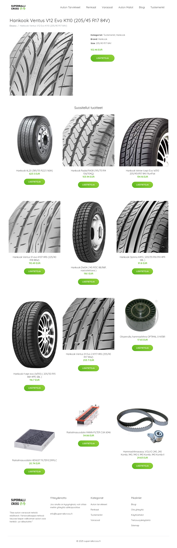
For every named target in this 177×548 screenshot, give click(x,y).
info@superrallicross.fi (61, 515)
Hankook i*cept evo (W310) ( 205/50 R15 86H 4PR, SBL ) (34, 377)
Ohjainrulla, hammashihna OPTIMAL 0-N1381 (142, 338)
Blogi (142, 8)
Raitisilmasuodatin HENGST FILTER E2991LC (34, 462)
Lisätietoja (102, 60)
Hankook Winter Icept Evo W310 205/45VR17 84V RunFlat (142, 174)
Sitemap (135, 527)
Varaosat (107, 8)
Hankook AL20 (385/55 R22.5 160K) (34, 172)
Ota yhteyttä (137, 511)
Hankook (120, 37)
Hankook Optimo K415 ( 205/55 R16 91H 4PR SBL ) (142, 260)
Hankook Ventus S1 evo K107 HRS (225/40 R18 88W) (34, 260)
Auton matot (125, 8)
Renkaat (91, 8)
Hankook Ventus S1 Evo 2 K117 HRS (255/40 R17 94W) (88, 357)
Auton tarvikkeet (70, 8)
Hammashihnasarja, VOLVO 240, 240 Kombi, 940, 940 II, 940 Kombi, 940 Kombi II (142, 455)
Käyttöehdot (137, 517)
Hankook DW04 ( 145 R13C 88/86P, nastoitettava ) (88, 271)
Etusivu (13, 27)
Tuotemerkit (157, 8)
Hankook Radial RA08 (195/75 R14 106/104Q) (88, 174)
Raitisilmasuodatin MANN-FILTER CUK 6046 (89, 434)
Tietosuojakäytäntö (141, 522)
